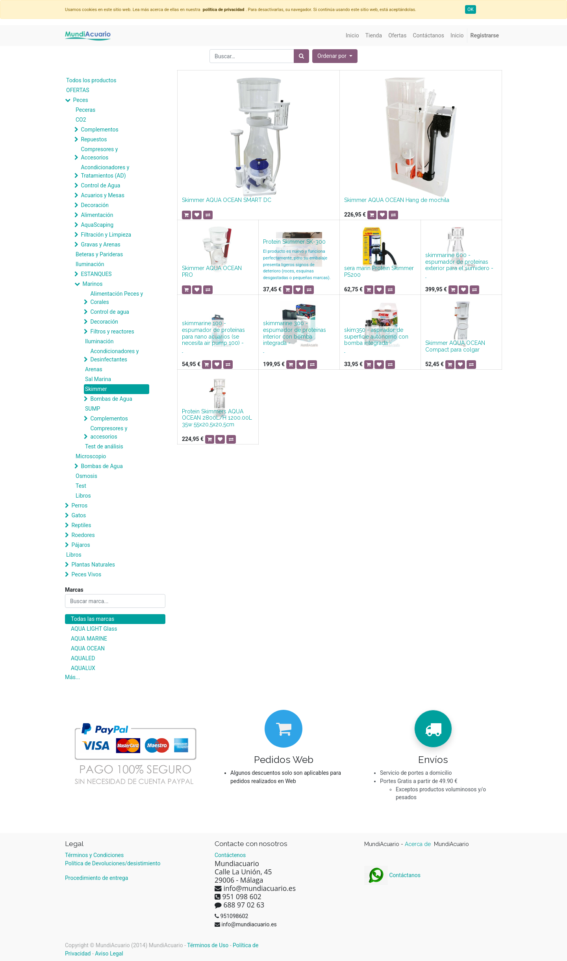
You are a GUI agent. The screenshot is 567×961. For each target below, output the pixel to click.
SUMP (92, 409)
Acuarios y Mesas (102, 195)
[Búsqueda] (301, 56)
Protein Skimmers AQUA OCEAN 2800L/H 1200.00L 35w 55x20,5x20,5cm (217, 418)
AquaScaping (97, 225)
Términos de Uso (207, 945)
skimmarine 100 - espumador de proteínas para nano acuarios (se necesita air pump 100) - (213, 333)
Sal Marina (98, 379)
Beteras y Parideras (99, 254)
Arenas (93, 369)
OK (470, 9)
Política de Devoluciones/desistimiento (112, 863)
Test (81, 486)
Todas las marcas (92, 619)
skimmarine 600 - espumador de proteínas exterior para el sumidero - (459, 262)
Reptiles (81, 525)
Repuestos (94, 139)
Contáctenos (230, 855)
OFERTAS (77, 90)
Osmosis (86, 476)
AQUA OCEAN (88, 648)
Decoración (94, 205)
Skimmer (96, 389)
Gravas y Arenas (100, 244)
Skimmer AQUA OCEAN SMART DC (226, 200)
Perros (79, 505)
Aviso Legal (109, 953)
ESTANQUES (96, 274)
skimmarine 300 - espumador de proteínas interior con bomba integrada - (294, 333)
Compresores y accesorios (108, 432)
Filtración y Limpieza (106, 234)
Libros (83, 496)
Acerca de (418, 844)
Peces (80, 100)
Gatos (78, 515)
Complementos (99, 129)
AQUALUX (83, 668)
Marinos (92, 284)
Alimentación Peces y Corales (116, 298)
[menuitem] (352, 35)
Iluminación (90, 264)
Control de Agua (100, 185)
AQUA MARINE (89, 638)
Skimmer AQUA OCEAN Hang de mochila (396, 200)
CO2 (81, 120)
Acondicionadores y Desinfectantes (114, 355)
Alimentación (97, 215)
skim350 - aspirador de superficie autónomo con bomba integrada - (376, 336)
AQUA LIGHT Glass (94, 629)
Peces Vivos (86, 574)
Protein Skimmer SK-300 (294, 242)
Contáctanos (392, 875)
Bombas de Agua (111, 399)
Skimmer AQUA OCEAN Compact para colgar (455, 346)
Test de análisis (104, 446)
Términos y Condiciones (94, 855)
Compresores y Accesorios (99, 153)
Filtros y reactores (112, 331)
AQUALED (83, 658)
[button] (335, 56)
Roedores (82, 535)
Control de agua (109, 312)
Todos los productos (91, 80)
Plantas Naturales (93, 564)
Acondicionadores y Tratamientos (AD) (105, 171)
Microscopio (91, 456)
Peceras (85, 110)
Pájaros (80, 545)
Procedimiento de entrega (96, 878)
